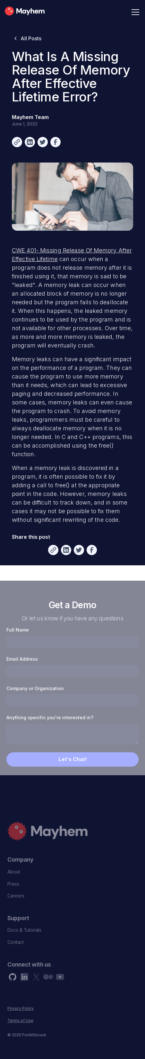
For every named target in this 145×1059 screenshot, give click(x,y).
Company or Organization (35, 701)
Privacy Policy (20, 1021)
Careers (15, 908)
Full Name (17, 642)
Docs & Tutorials (24, 942)
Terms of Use (20, 1033)
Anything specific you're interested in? (49, 730)
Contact (15, 954)
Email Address (22, 671)
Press (13, 896)
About (13, 884)
